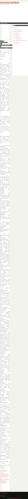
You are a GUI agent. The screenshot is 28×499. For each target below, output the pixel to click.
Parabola (14, 498)
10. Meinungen (16, 44)
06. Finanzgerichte (16, 36)
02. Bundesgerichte (16, 29)
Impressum (4, 492)
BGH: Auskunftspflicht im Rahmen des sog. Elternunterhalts (4, 481)
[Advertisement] (15, 13)
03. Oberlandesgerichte (17, 31)
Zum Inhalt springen (4, 23)
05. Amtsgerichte (16, 35)
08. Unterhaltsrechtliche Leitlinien (19, 40)
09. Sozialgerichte (16, 42)
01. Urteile (15, 27)
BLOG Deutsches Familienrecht (9, 3)
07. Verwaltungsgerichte (17, 38)
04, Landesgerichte (16, 33)
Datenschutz (4, 493)
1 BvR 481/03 (2, 468)
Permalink (2, 472)
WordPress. (18, 498)
